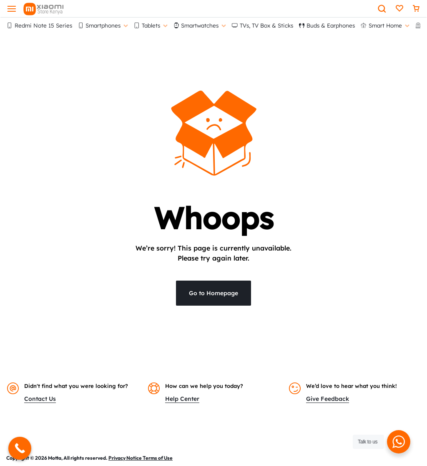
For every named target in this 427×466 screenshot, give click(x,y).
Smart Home (385, 25)
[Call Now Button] (19, 448)
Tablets (151, 25)
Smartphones (103, 25)
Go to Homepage (213, 293)
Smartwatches (199, 25)
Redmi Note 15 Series (39, 25)
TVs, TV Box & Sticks (262, 25)
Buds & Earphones (327, 25)
